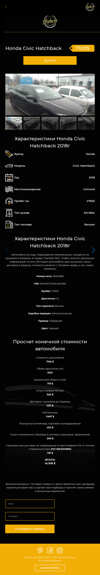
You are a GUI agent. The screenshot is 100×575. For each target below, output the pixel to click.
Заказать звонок (50, 568)
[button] (93, 250)
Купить (50, 60)
